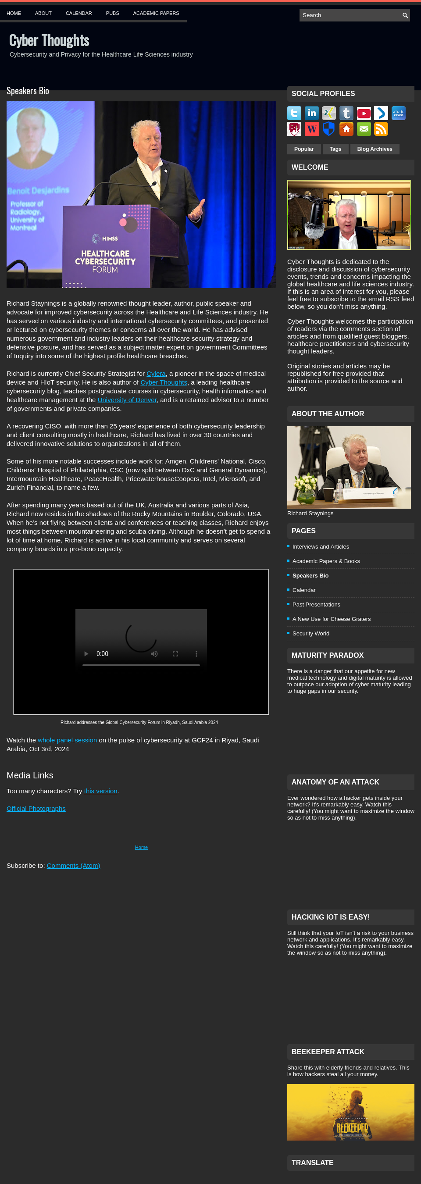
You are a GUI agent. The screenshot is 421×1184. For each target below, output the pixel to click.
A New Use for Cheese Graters (332, 619)
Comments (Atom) (73, 865)
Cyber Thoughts (49, 39)
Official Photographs (36, 808)
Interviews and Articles (321, 546)
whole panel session (67, 740)
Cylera (155, 373)
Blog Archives (374, 149)
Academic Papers (156, 13)
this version (101, 791)
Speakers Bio (28, 90)
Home (14, 13)
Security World (311, 633)
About (43, 13)
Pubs (112, 13)
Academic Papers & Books (326, 561)
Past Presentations (316, 604)
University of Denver (127, 399)
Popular (304, 149)
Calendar (79, 13)
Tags (336, 149)
